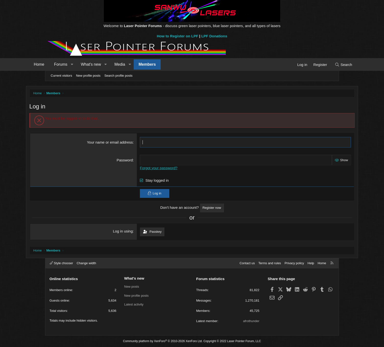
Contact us (247, 263)
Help (311, 263)
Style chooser (61, 263)
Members (165, 64)
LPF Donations (214, 36)
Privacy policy (294, 263)
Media (138, 64)
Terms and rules (269, 263)
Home (57, 64)
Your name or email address (116, 143)
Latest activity (134, 304)
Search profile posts (118, 75)
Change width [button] (86, 263)
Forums (79, 64)
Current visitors (61, 75)
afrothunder (251, 321)
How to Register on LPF (177, 36)
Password (131, 160)
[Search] (324, 65)
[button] (90, 64)
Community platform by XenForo (163, 341)
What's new (109, 64)
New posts (131, 286)
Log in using (129, 232)
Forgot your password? (165, 168)
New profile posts (88, 75)
